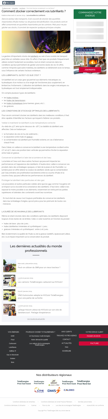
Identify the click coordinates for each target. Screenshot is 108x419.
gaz (49, 184)
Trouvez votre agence (67, 335)
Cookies (33, 405)
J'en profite (90, 70)
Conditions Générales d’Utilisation (14, 405)
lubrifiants (34, 56)
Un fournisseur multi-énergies (39, 336)
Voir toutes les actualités (36, 319)
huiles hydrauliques (15, 103)
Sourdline (66, 351)
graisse (29, 137)
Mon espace (10, 3)
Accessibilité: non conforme (95, 405)
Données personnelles (85, 402)
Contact (67, 339)
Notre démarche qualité (39, 340)
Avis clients (66, 332)
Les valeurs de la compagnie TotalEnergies (39, 344)
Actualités (67, 343)
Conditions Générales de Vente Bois (24, 402)
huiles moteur (13, 98)
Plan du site (46, 405)
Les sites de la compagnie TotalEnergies (68, 405)
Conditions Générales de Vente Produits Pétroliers (56, 402)
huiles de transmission (16, 100)
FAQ (66, 347)
